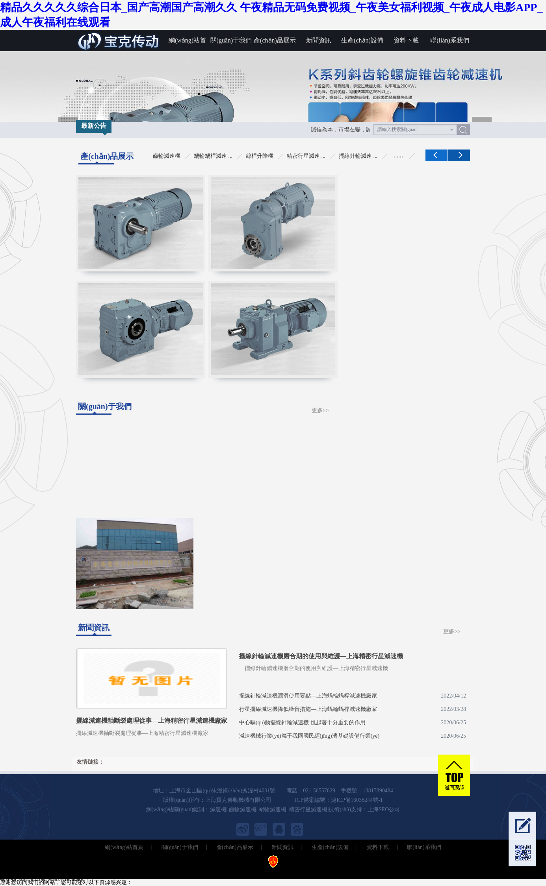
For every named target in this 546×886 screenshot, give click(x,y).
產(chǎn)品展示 (275, 40)
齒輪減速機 (242, 809)
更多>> (320, 410)
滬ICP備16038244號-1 (357, 800)
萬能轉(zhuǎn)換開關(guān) (365, 872)
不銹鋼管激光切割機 (240, 872)
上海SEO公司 (384, 809)
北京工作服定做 (502, 872)
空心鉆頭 (321, 872)
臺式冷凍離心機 (59, 872)
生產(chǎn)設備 (362, 40)
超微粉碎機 (160, 872)
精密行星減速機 (308, 809)
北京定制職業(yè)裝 (458, 872)
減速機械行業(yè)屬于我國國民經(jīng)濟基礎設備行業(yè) (352, 736)
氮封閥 (137, 872)
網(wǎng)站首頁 (187, 44)
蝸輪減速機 (272, 809)
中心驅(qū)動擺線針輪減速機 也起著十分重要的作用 (352, 722)
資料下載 (406, 40)
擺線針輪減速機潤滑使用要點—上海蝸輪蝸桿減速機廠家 (352, 696)
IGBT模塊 (116, 872)
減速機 (218, 809)
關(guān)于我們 (231, 40)
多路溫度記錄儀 (19, 872)
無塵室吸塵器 (416, 872)
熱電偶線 (91, 872)
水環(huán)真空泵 (288, 872)
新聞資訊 (318, 40)
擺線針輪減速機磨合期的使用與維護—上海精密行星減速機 (321, 656)
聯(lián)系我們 (449, 40)
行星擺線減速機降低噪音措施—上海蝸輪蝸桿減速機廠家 (352, 709)
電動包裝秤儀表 (195, 872)
